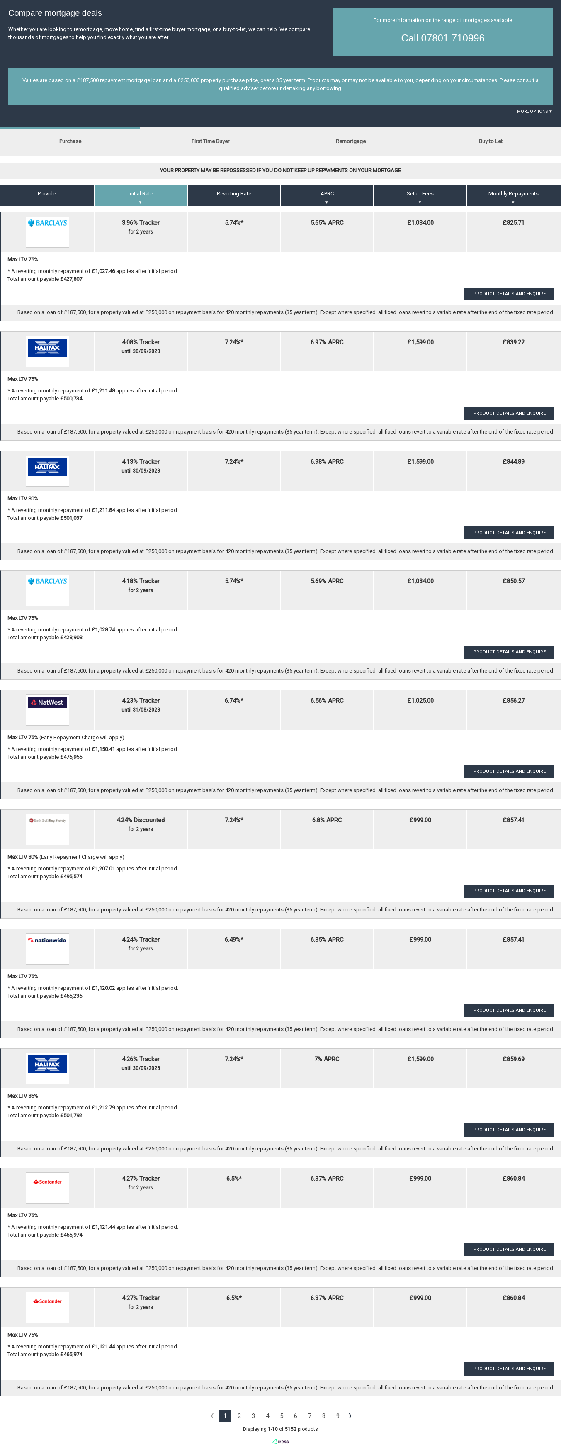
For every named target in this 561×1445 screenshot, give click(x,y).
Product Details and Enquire (509, 294)
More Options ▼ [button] (535, 111)
